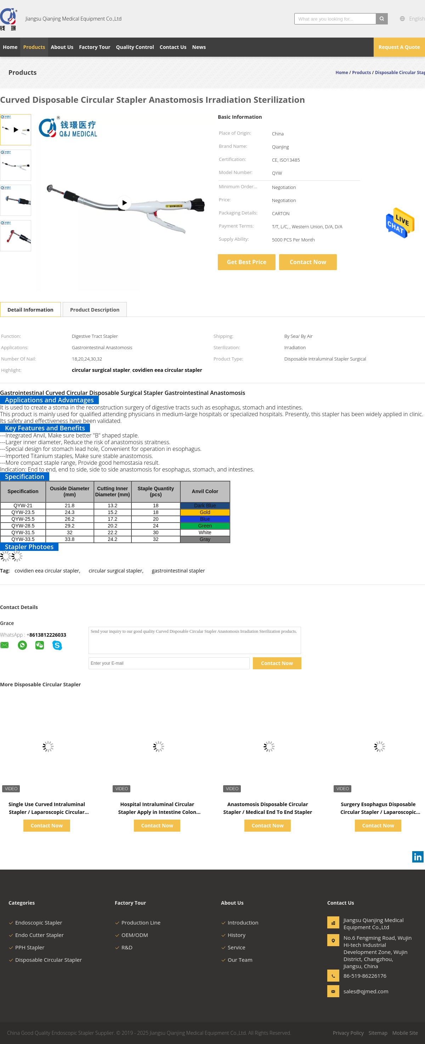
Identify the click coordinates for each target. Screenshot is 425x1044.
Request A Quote (399, 47)
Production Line (137, 922)
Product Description (94, 309)
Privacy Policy (348, 1032)
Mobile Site (405, 1032)
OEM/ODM (131, 934)
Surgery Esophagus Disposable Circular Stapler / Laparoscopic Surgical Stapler (378, 812)
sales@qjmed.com (366, 991)
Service (233, 947)
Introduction (240, 922)
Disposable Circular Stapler (45, 959)
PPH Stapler (26, 947)
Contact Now (308, 262)
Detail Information (30, 309)
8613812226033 (47, 634)
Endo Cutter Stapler (36, 934)
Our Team (237, 959)
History (233, 934)
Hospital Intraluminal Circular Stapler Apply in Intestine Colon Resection (157, 812)
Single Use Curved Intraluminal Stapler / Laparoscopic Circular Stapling (46, 812)
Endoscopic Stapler (35, 922)
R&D (123, 947)
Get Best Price (246, 262)
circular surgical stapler (115, 570)
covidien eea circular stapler (47, 570)
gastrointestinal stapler (178, 570)
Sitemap (378, 1032)
